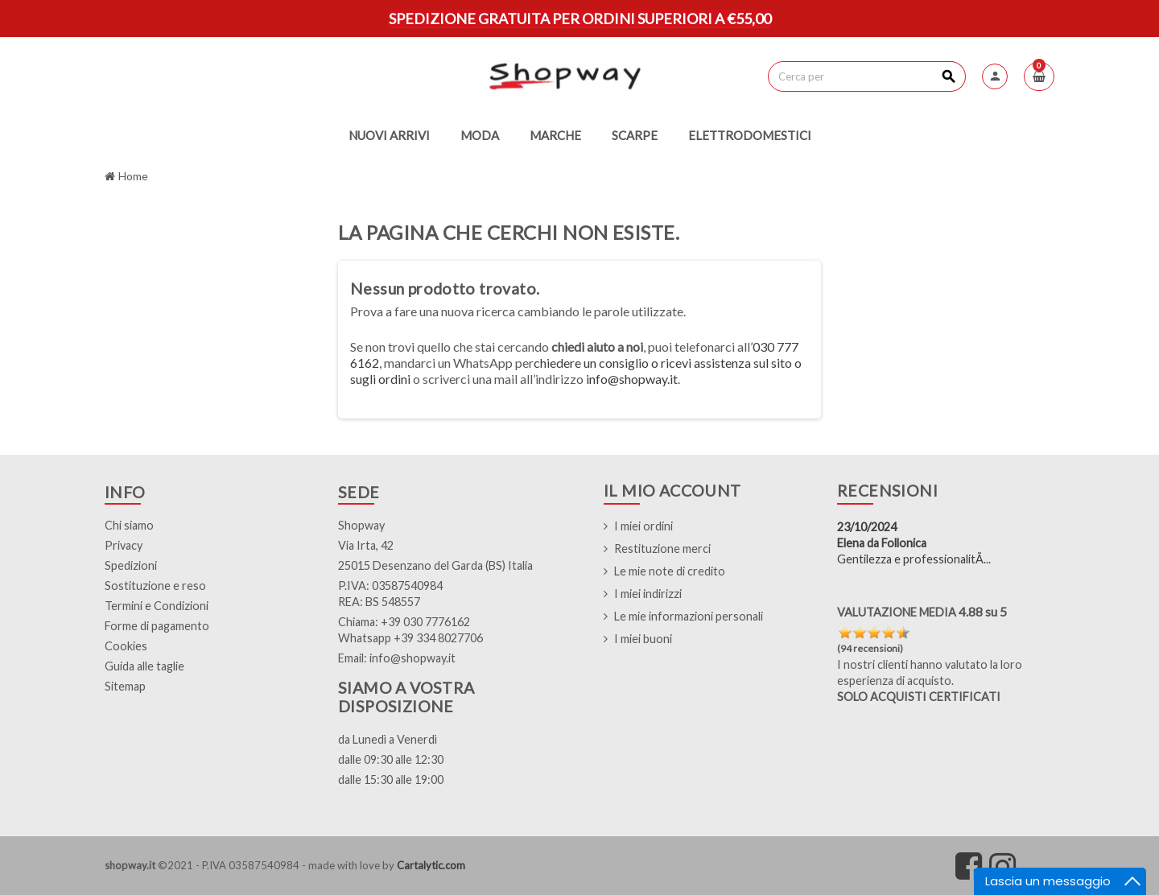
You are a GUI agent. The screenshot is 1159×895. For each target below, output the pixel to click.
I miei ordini (643, 526)
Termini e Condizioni (156, 605)
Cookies (126, 646)
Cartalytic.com (431, 865)
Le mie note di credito (669, 571)
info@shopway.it (632, 378)
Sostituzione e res (152, 585)
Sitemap (125, 686)
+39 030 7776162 (425, 622)
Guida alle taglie (144, 666)
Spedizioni (131, 565)
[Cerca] (866, 76)
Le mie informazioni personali (688, 616)
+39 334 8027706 (438, 638)
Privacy (123, 545)
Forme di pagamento (157, 626)
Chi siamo (129, 525)
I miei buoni (643, 638)
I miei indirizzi (648, 593)
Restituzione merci (662, 548)
